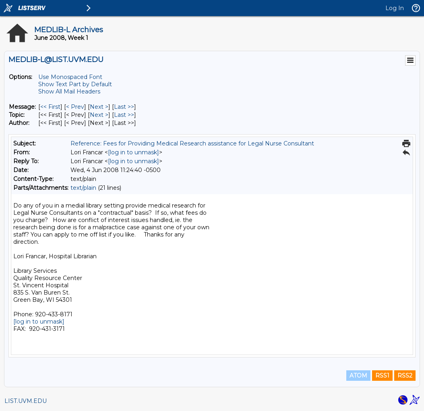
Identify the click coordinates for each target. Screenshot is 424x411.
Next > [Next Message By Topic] (99, 114)
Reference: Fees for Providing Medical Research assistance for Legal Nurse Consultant (192, 143)
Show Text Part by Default (75, 84)
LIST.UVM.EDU (25, 401)
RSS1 (382, 375)
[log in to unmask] (133, 152)
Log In (394, 8)
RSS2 (404, 375)
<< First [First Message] (50, 106)
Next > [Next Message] (99, 106)
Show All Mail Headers (69, 91)
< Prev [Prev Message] (75, 106)
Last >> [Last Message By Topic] (124, 114)
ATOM (358, 375)
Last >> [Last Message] (124, 106)
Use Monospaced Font (70, 77)
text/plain (83, 187)
